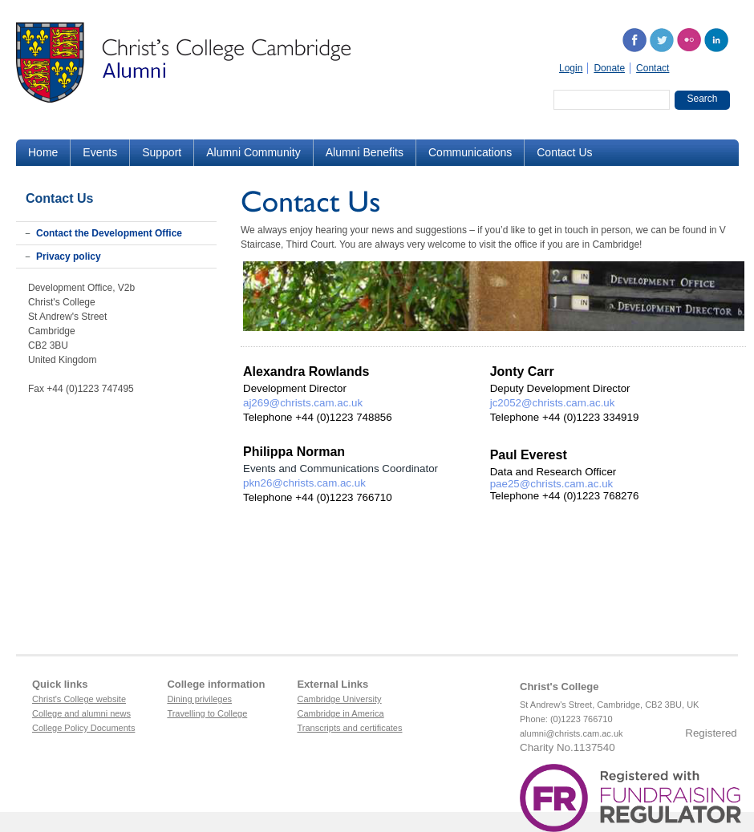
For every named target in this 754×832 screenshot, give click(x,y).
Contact (652, 68)
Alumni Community (253, 152)
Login (570, 68)
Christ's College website (79, 699)
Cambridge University (339, 699)
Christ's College (559, 687)
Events (100, 152)
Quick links (59, 684)
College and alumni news (81, 713)
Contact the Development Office (109, 233)
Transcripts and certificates (349, 728)
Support (161, 152)
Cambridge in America (340, 713)
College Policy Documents (83, 728)
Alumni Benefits (364, 152)
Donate (609, 68)
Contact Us (564, 152)
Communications (470, 152)
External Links (332, 684)
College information (216, 684)
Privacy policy (68, 256)
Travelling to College (207, 713)
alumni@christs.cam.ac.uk (571, 733)
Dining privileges (199, 699)
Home (43, 152)
